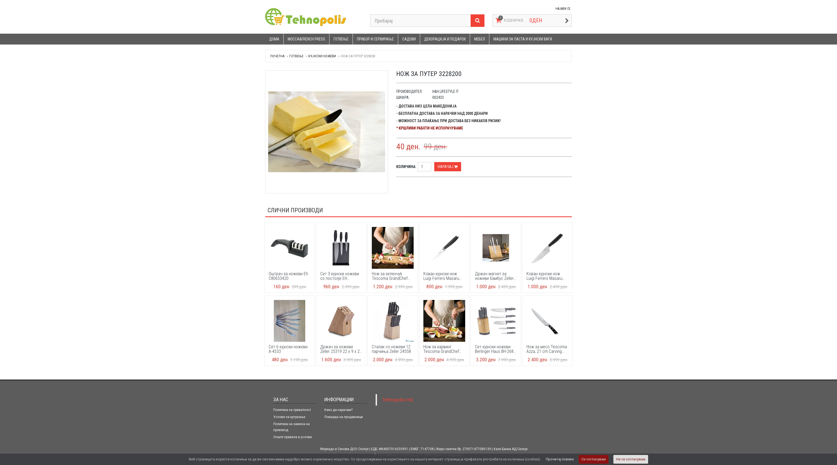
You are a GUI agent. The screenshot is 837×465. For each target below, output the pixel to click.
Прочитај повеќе (560, 459)
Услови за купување (289, 417)
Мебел (479, 39)
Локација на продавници (343, 417)
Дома (274, 39)
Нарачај (448, 167)
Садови (409, 39)
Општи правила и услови (292, 437)
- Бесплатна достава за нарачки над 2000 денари (442, 113)
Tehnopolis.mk (397, 400)
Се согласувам (593, 459)
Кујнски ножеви (322, 56)
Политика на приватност (292, 410)
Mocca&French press (306, 39)
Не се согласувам (630, 459)
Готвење (341, 39)
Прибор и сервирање (375, 39)
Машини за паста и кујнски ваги (522, 39)
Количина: (406, 167)
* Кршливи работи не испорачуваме (429, 128)
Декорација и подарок (445, 39)
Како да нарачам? (338, 410)
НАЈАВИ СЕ (563, 9)
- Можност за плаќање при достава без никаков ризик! (448, 121)
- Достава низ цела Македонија (426, 106)
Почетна (277, 56)
